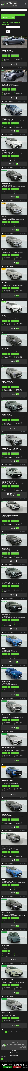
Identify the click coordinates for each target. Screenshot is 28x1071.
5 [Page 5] (16, 1031)
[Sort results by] (13, 27)
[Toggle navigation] (25, 4)
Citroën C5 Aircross (15, 15)
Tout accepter (7, 1067)
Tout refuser (17, 1067)
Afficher (3, 31)
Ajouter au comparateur (8, 67)
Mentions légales (14, 1052)
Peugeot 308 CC (5, 15)
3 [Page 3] (11, 1031)
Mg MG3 (23, 15)
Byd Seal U (12, 17)
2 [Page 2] (8, 1031)
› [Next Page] (24, 1031)
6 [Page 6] (19, 1031)
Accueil (14, 1050)
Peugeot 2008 (5, 17)
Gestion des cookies (14, 1055)
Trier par (4, 27)
